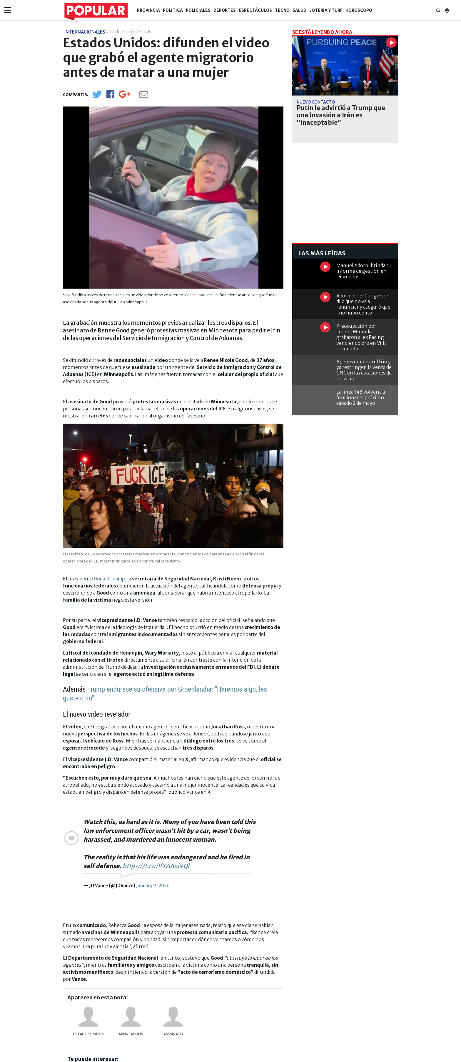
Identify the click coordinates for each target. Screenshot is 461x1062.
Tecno (282, 10)
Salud (299, 10)
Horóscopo (358, 10)
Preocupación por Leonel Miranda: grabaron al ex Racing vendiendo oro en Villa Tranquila (361, 337)
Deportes (224, 10)
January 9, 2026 (153, 885)
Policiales (198, 10)
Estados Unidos (88, 1034)
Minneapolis (131, 1034)
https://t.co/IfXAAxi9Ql (156, 866)
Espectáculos (255, 10)
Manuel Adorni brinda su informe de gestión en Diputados (364, 270)
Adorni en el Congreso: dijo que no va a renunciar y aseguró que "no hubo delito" (363, 304)
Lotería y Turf (326, 10)
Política (173, 10)
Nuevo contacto (316, 102)
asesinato (173, 1034)
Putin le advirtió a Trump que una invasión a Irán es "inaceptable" (341, 115)
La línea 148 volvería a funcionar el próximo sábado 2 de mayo (360, 397)
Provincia (148, 10)
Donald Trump (109, 579)
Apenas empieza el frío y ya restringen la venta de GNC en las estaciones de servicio (364, 370)
